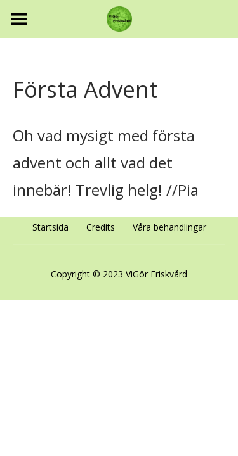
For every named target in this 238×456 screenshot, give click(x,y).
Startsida (50, 227)
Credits (100, 227)
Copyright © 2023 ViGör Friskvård (119, 274)
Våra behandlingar (169, 227)
